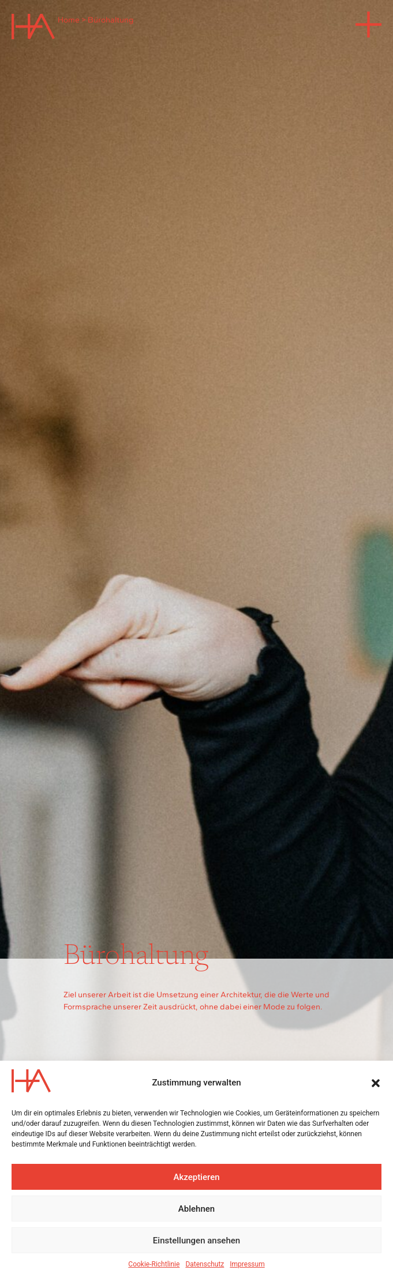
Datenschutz (204, 1264)
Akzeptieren (196, 1177)
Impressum (247, 1264)
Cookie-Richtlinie (153, 1264)
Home (69, 20)
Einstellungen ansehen (196, 1240)
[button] (375, 1083)
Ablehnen (196, 1209)
